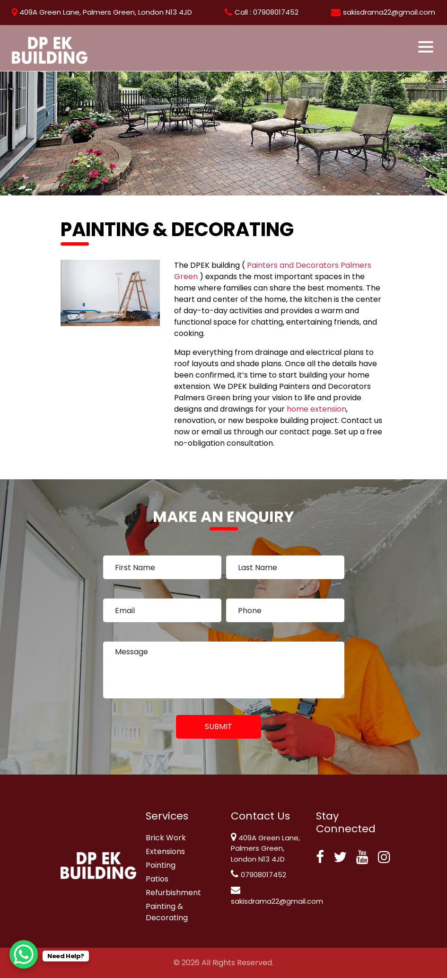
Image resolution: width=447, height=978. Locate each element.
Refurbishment (173, 892)
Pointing (160, 865)
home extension (316, 409)
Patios (157, 878)
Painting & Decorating (167, 912)
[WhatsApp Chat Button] (23, 954)
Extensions (165, 851)
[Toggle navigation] (426, 47)
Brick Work (166, 837)
